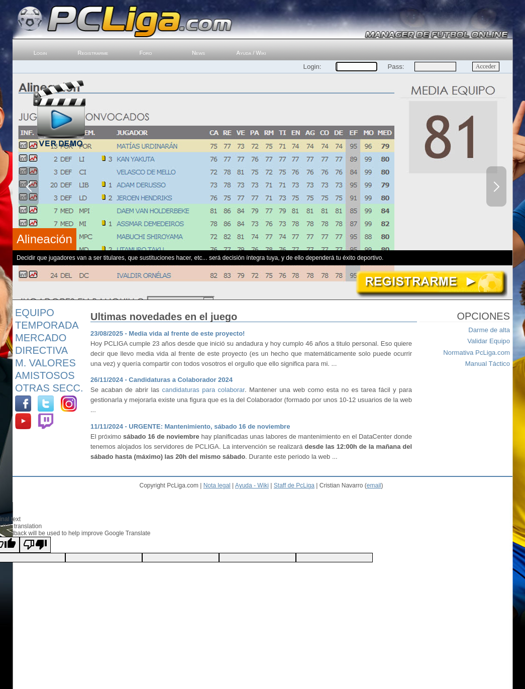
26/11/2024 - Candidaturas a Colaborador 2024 (161, 379)
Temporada (47, 325)
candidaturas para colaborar (203, 389)
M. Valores (45, 362)
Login (40, 53)
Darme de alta (489, 330)
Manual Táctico (487, 363)
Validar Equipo (488, 341)
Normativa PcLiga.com (476, 352)
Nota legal (217, 485)
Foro (146, 53)
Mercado (40, 337)
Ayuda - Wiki (252, 485)
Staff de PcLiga (294, 485)
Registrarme (93, 53)
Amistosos (45, 375)
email (374, 485)
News (198, 53)
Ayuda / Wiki (251, 53)
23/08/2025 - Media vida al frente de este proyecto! (167, 333)
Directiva (41, 350)
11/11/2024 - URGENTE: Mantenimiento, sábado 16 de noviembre (190, 426)
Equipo (34, 312)
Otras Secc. (49, 387)
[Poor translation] (35, 545)
